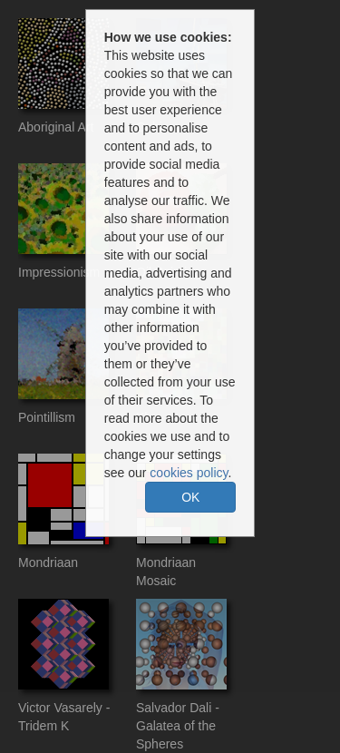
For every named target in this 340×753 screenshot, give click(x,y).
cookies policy (189, 472)
